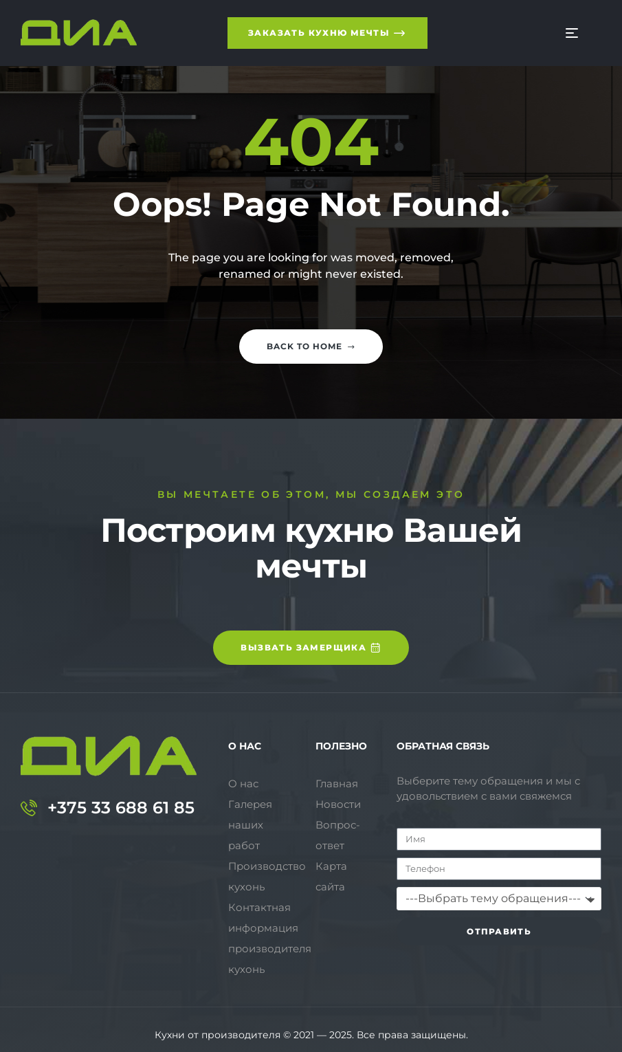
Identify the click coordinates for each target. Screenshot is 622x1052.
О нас (243, 783)
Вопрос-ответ (337, 835)
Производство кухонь (267, 856)
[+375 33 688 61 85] (29, 808)
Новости (338, 804)
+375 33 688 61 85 (121, 808)
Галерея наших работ (269, 814)
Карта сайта (331, 876)
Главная (336, 783)
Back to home (311, 346)
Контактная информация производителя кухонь (269, 917)
